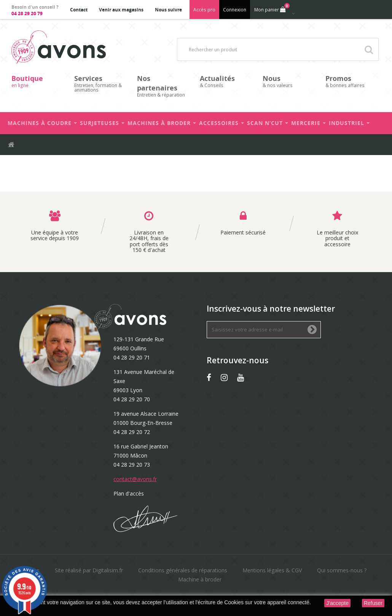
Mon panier (271, 8)
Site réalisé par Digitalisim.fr (89, 570)
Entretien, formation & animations (101, 83)
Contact (79, 9)
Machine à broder (199, 579)
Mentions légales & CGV (272, 570)
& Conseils (227, 81)
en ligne (39, 81)
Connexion (234, 9)
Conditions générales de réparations (182, 570)
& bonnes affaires (353, 81)
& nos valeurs (290, 81)
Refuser (373, 603)
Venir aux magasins (121, 9)
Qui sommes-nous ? (342, 570)
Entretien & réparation (164, 86)
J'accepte (337, 603)
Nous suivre (168, 9)
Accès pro (204, 9)
